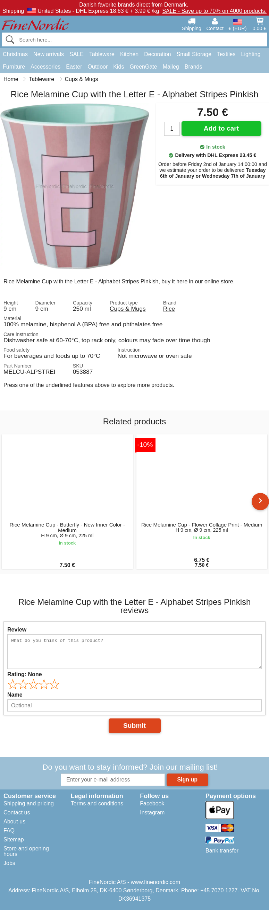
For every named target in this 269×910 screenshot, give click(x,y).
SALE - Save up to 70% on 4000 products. (214, 11)
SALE (76, 54)
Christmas (15, 54)
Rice (169, 308)
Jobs (9, 863)
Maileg (171, 67)
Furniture (14, 67)
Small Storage (194, 54)
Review (16, 630)
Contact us (16, 812)
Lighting (251, 54)
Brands (193, 67)
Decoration (157, 54)
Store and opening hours (26, 851)
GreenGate (143, 67)
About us (14, 821)
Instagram (152, 812)
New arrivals (48, 54)
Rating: (24, 674)
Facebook (152, 803)
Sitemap (13, 839)
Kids (118, 67)
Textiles (226, 54)
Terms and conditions (97, 803)
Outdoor (98, 67)
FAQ (9, 830)
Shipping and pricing (28, 803)
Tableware (102, 54)
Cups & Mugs (128, 308)
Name (15, 695)
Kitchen (129, 54)
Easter (74, 67)
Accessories (45, 67)
